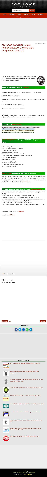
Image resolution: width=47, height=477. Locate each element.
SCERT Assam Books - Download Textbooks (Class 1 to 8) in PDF (25, 363)
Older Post (43, 321)
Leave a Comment (41, 43)
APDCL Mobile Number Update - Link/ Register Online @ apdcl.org (25, 395)
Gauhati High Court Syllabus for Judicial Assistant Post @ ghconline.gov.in (27, 403)
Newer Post (4, 321)
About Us (14, 472)
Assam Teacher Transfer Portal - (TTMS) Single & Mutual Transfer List (26, 412)
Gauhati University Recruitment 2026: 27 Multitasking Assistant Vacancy (26, 387)
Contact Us (32, 472)
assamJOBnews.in (23, 4)
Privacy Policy (26, 472)
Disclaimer (19, 472)
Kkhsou (13, 273)
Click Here (21, 211)
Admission (9, 273)
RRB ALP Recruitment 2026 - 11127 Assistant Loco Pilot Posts (24, 436)
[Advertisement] (23, 29)
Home (9, 321)
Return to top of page (23, 471)
